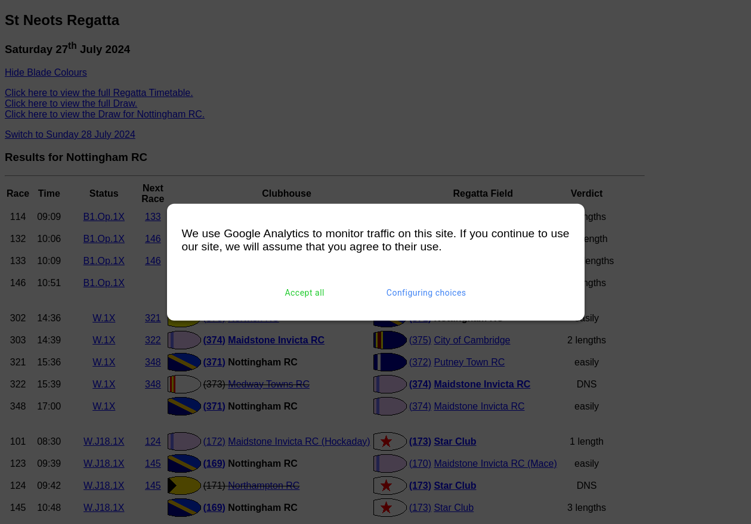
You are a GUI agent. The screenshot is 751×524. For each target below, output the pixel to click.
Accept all (304, 293)
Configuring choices (426, 293)
